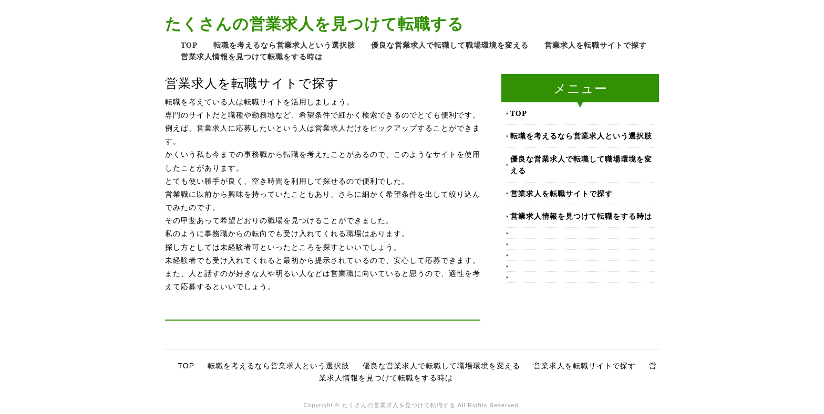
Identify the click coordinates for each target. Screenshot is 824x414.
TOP (189, 45)
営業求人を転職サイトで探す (595, 45)
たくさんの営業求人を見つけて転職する (314, 23)
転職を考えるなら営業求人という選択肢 (284, 45)
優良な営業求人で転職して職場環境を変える (450, 45)
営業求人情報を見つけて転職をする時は (252, 56)
